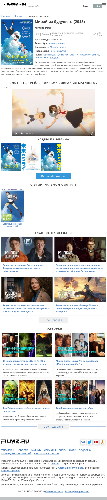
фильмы (36, 450)
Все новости (53, 320)
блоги (62, 450)
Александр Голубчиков (70, 468)
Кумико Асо (62, 55)
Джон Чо (74, 55)
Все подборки (53, 426)
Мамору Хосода (57, 43)
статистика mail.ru (46, 453)
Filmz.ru (55, 463)
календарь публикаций (16, 453)
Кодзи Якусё (49, 55)
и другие (54, 57)
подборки (85, 450)
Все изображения (53, 176)
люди (72, 450)
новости (22, 450)
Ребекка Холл (42, 57)
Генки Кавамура (57, 51)
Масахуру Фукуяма (89, 55)
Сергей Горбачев (10, 470)
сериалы (50, 450)
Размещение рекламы (77, 491)
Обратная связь (54, 491)
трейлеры (7, 450)
